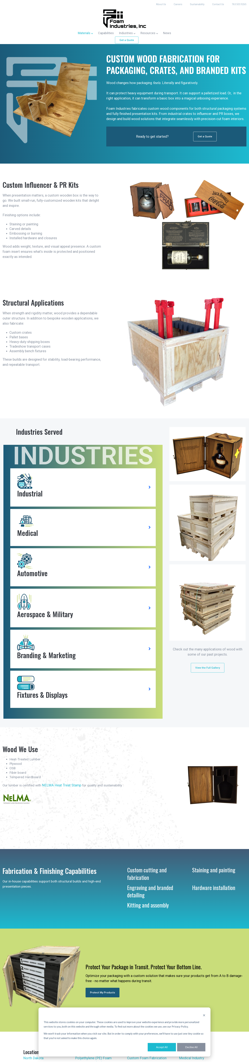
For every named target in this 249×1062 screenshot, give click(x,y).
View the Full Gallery (207, 674)
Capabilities (106, 32)
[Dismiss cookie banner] (204, 1015)
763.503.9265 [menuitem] (239, 4)
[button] (85, 32)
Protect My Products (102, 1000)
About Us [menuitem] (161, 4)
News (167, 32)
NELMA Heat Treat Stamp (63, 793)
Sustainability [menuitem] (197, 4)
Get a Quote (126, 39)
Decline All (191, 1047)
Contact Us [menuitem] (218, 4)
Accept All (162, 1047)
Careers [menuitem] (178, 4)
